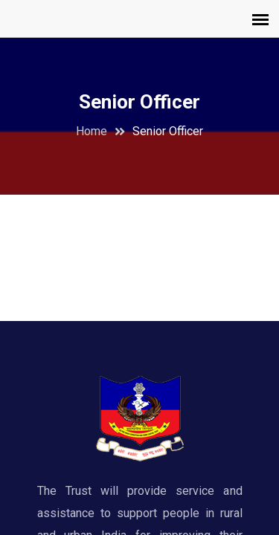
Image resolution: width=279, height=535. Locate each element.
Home (91, 131)
